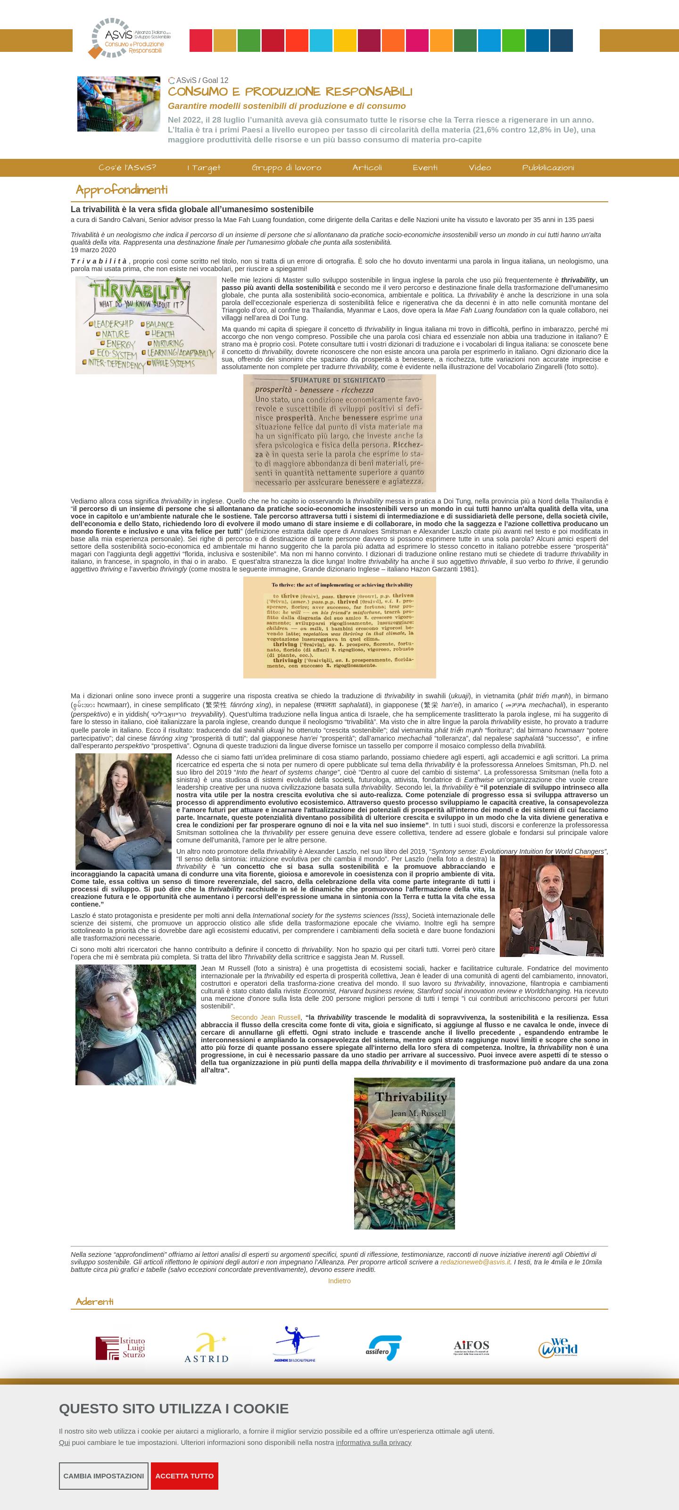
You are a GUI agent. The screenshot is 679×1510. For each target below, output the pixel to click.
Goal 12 (215, 80)
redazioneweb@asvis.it (475, 1262)
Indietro (339, 1281)
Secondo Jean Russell (265, 1017)
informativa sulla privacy (374, 1448)
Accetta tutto (303, 1482)
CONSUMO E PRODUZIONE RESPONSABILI (290, 92)
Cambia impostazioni (133, 1482)
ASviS (186, 80)
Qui (64, 1448)
